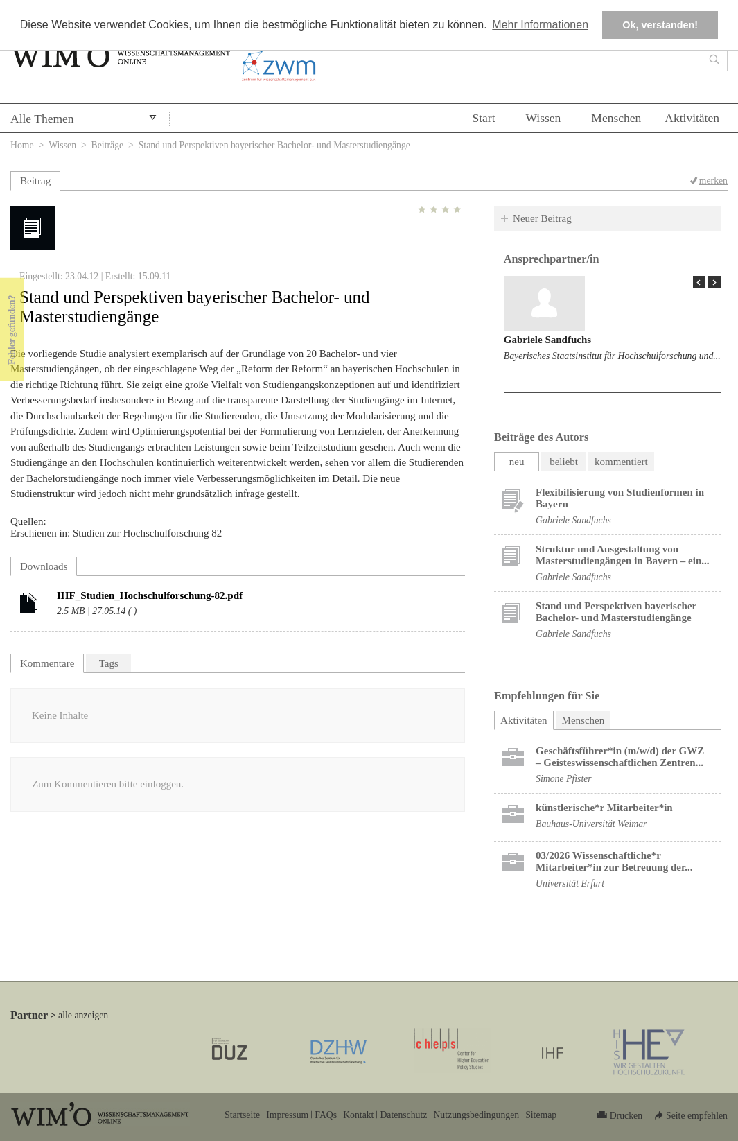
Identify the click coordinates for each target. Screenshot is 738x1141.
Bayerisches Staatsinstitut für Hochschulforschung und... (612, 356)
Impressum (287, 1115)
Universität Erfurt (570, 883)
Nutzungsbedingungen (476, 1115)
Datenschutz (403, 1115)
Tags (108, 663)
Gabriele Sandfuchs (547, 339)
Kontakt (358, 1115)
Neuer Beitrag (542, 218)
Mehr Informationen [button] (540, 25)
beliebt (564, 461)
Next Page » (714, 282)
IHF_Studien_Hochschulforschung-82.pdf (150, 595)
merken (713, 180)
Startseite (242, 1115)
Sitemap (540, 1115)
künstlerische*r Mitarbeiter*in (604, 807)
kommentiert (621, 461)
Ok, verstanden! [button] (660, 25)
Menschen (616, 118)
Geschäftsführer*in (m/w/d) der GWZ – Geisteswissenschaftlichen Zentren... (620, 756)
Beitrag (35, 180)
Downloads (43, 566)
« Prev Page (699, 282)
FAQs (326, 1115)
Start (483, 118)
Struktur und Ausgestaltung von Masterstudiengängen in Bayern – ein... (622, 554)
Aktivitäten (692, 118)
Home (22, 145)
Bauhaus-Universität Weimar (591, 824)
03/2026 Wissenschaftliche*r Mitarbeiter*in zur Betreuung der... (614, 861)
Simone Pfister (564, 779)
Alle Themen (42, 118)
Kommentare (47, 663)
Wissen (543, 118)
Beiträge (107, 145)
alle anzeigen (83, 1015)
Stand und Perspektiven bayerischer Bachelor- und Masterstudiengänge (616, 611)
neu (517, 461)
